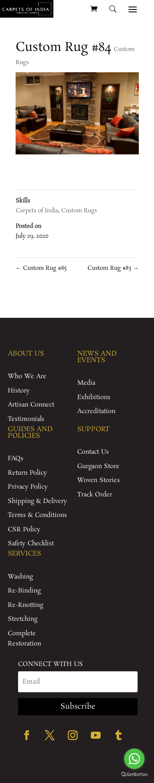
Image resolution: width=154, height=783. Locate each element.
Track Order (94, 494)
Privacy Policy (28, 486)
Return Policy (27, 472)
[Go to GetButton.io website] (134, 774)
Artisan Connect (31, 404)
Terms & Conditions (37, 515)
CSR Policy (24, 529)
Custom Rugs (79, 211)
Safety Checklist (31, 543)
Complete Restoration (24, 638)
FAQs (15, 458)
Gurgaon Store (98, 466)
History (19, 390)
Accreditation (96, 411)
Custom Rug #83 (113, 268)
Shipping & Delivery (37, 501)
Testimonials (26, 419)
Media (86, 383)
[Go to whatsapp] (134, 759)
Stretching (22, 619)
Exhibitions (93, 397)
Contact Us (93, 452)
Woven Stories (98, 480)
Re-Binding (24, 590)
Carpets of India (37, 211)
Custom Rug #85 (41, 268)
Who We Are (27, 376)
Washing (20, 576)
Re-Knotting (25, 605)
